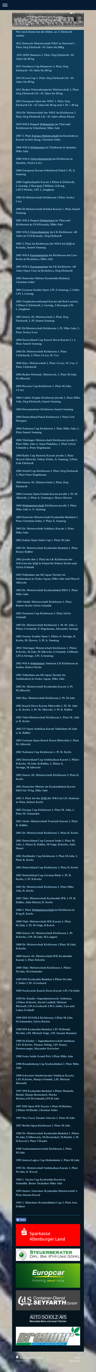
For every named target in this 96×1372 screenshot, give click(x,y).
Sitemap (39, 1357)
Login (77, 1357)
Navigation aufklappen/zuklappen (48, 5)
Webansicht (74, 1360)
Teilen (21, 1220)
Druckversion (25, 1357)
